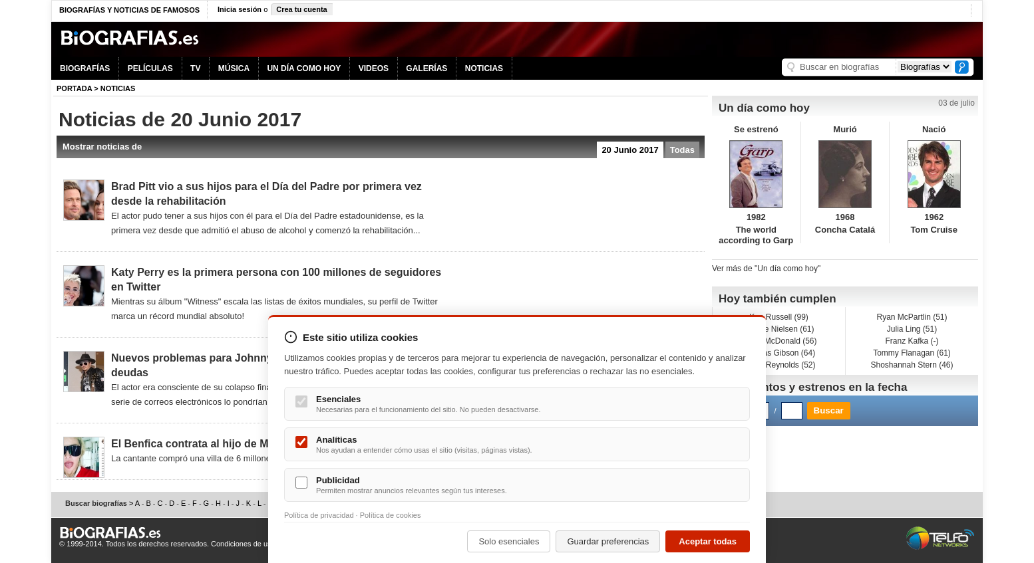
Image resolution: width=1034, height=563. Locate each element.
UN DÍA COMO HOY (304, 68)
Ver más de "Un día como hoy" (766, 268)
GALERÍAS (426, 68)
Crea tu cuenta (301, 9)
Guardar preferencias (608, 541)
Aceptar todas (708, 541)
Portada (74, 88)
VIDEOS (374, 68)
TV (195, 68)
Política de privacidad (319, 515)
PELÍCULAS (150, 68)
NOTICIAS (484, 68)
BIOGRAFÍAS (85, 68)
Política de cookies (390, 515)
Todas (682, 150)
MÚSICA (234, 68)
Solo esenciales (508, 541)
